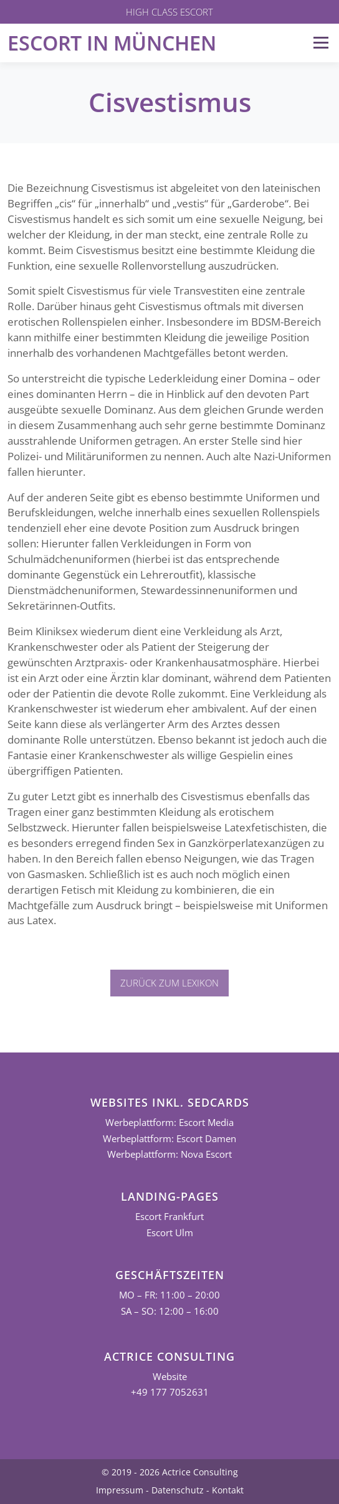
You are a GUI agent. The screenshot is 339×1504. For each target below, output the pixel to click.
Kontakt (228, 1490)
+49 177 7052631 (170, 1392)
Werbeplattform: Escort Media (169, 1122)
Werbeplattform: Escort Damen (169, 1138)
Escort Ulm (169, 1232)
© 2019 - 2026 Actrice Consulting (170, 1472)
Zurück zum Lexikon (169, 983)
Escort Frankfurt (169, 1216)
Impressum (119, 1490)
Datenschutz (177, 1490)
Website (170, 1376)
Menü (321, 42)
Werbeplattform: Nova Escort (169, 1154)
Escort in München (111, 42)
